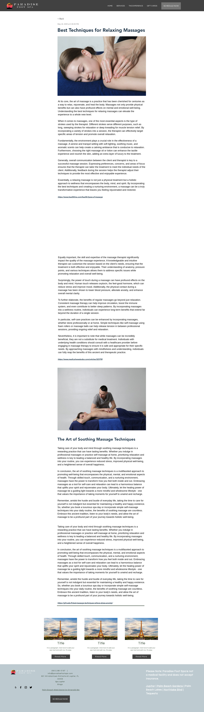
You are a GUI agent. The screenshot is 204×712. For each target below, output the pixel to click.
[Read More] (61, 656)
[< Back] (66, 18)
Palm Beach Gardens (170, 686)
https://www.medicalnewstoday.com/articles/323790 (80, 359)
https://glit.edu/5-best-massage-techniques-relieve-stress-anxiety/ (85, 603)
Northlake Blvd (173, 689)
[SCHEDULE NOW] (171, 6)
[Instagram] (25, 687)
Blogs (60, 684)
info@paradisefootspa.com (60, 673)
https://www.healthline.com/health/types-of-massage (80, 197)
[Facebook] (20, 687)
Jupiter (150, 686)
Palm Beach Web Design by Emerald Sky (61, 690)
